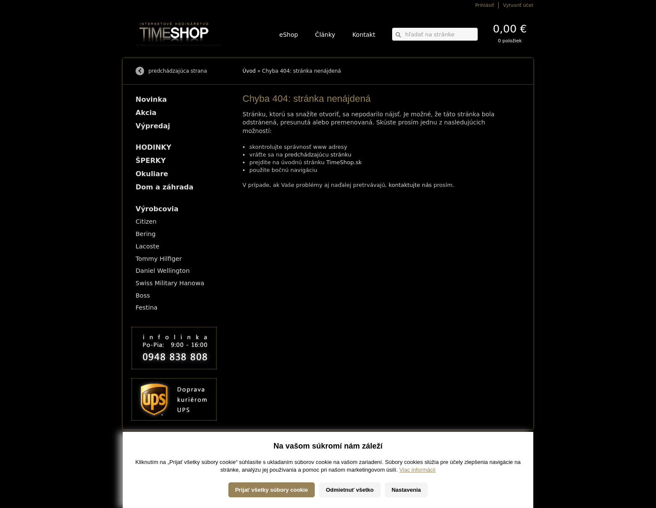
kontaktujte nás (410, 185)
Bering (146, 233)
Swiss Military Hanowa (170, 283)
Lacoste (148, 246)
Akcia (146, 113)
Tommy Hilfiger (159, 258)
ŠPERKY (150, 161)
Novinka (151, 99)
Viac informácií (417, 470)
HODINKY (153, 147)
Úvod (249, 71)
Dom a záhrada (164, 187)
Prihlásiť (484, 5)
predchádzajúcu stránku (318, 154)
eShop (288, 34)
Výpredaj (153, 126)
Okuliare (152, 174)
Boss (143, 295)
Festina (146, 307)
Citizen (146, 221)
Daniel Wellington (163, 270)
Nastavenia (406, 490)
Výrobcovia (157, 209)
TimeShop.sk (344, 162)
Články (325, 34)
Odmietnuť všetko (350, 490)
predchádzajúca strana (177, 71)
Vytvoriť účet (518, 5)
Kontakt (363, 34)
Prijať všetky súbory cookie (271, 490)
